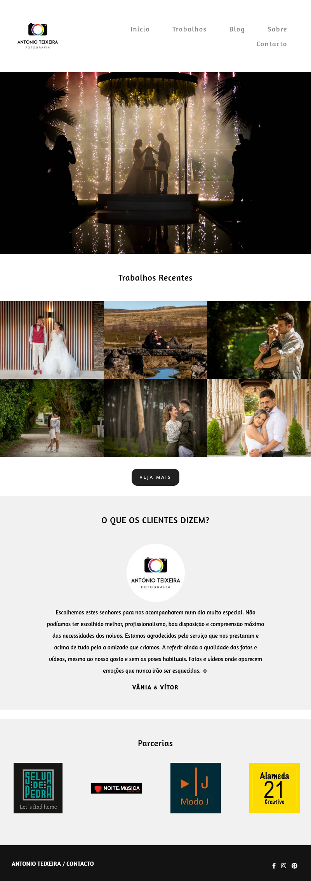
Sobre (277, 28)
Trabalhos (189, 28)
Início (140, 28)
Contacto (272, 43)
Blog (237, 28)
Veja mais (156, 477)
